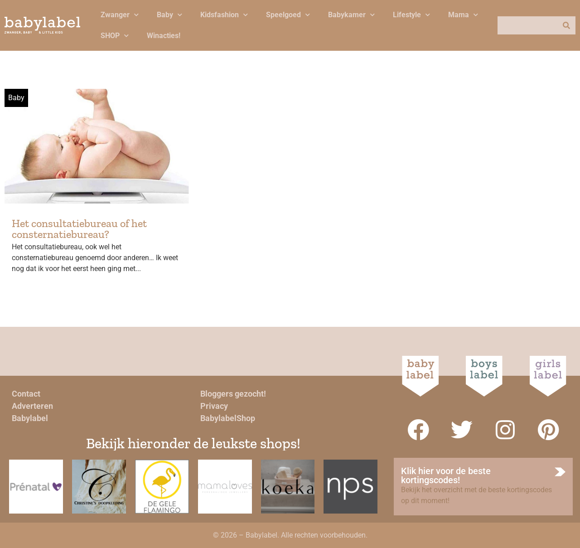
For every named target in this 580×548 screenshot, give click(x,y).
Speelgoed (288, 15)
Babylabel (30, 418)
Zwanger (120, 15)
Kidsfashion (224, 15)
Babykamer (351, 15)
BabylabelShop (227, 418)
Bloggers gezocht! (233, 393)
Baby (169, 15)
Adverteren (32, 406)
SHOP (115, 36)
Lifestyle (411, 15)
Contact (26, 393)
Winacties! (163, 35)
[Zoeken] (566, 25)
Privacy (214, 406)
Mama (463, 15)
